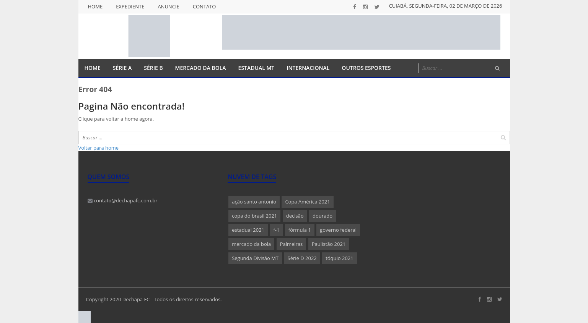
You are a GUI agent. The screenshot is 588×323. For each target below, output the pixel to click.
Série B (153, 67)
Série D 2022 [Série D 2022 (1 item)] (302, 258)
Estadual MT (256, 67)
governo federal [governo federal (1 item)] (338, 229)
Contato (204, 6)
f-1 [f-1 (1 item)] (276, 229)
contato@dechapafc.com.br (123, 200)
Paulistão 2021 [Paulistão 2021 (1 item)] (329, 244)
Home (95, 6)
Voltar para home (98, 147)
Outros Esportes (366, 67)
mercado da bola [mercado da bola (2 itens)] (251, 244)
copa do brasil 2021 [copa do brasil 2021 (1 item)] (254, 215)
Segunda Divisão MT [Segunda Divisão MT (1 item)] (255, 258)
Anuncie (168, 6)
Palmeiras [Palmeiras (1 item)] (291, 244)
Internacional (308, 67)
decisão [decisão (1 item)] (295, 215)
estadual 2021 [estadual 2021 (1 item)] (248, 229)
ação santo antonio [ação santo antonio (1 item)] (254, 201)
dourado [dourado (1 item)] (322, 215)
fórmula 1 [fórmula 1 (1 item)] (299, 229)
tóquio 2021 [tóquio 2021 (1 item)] (339, 258)
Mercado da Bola (200, 67)
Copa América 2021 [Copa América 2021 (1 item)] (307, 201)
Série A (122, 67)
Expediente (130, 6)
